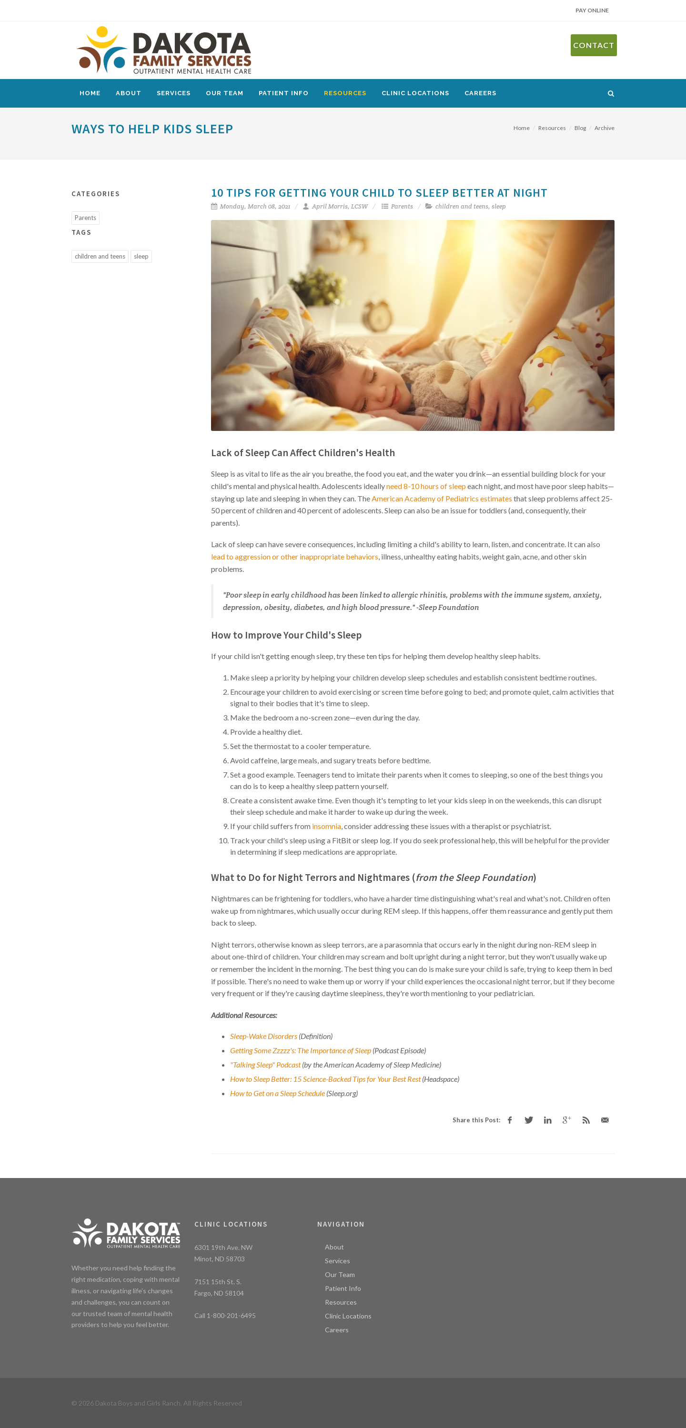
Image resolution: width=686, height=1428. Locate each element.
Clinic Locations (415, 93)
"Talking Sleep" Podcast (265, 1064)
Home (90, 93)
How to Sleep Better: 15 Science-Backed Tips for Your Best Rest (325, 1078)
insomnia (326, 825)
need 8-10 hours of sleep (426, 485)
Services (174, 93)
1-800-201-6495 (231, 1315)
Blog (580, 127)
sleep (499, 206)
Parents (402, 206)
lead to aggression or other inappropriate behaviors (294, 556)
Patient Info (284, 93)
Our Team (224, 93)
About (128, 93)
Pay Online (592, 10)
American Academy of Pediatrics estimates (442, 498)
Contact (594, 45)
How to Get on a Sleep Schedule (277, 1093)
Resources (345, 93)
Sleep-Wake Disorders (263, 1035)
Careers (480, 93)
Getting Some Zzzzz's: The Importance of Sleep (300, 1050)
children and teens (461, 206)
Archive (605, 127)
